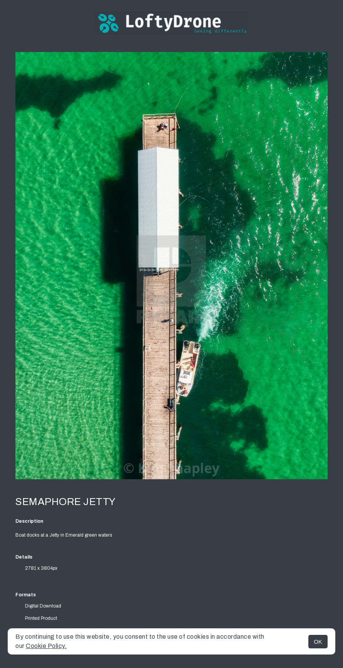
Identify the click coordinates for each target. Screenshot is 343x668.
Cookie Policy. (46, 646)
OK (318, 641)
